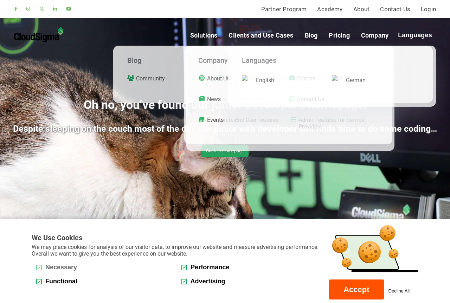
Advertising (203, 281)
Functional (56, 281)
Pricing (339, 35)
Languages (415, 35)
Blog (311, 35)
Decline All (399, 291)
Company (374, 35)
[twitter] (42, 9)
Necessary (56, 267)
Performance (205, 267)
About (361, 9)
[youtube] (69, 9)
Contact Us (395, 9)
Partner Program (284, 9)
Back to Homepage (225, 150)
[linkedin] (55, 9)
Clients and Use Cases (261, 35)
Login (428, 9)
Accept (356, 289)
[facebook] (16, 9)
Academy (329, 9)
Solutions (204, 35)
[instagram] (28, 9)
